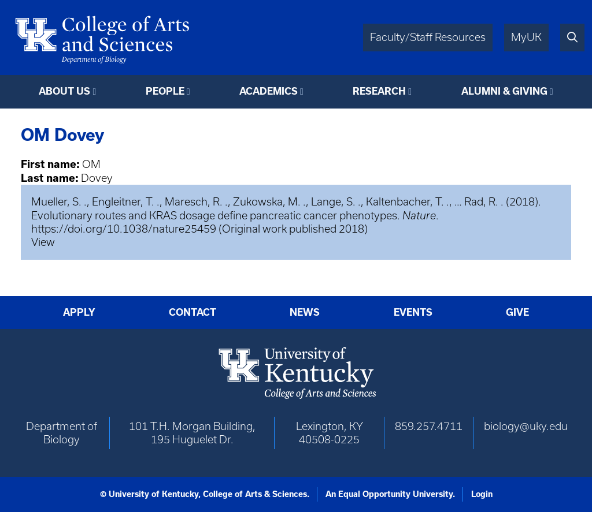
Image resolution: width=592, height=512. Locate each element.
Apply (79, 312)
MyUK (526, 37)
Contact (192, 312)
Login (482, 494)
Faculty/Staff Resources (428, 37)
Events (413, 312)
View (43, 242)
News (305, 312)
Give (517, 312)
